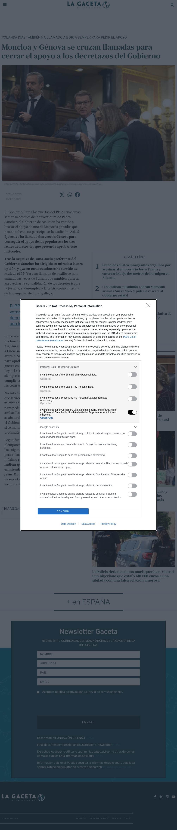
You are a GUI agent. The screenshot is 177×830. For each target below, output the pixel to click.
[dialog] (88, 415)
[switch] (132, 374)
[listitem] (88, 367)
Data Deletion (68, 523)
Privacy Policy (108, 523)
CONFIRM (63, 511)
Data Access (88, 523)
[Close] (149, 306)
